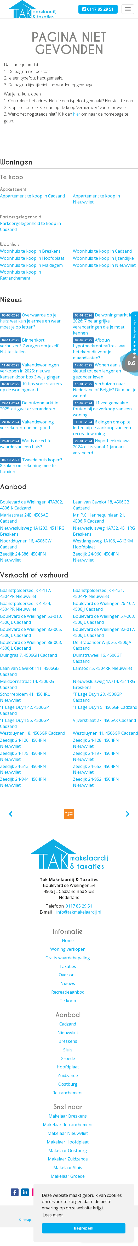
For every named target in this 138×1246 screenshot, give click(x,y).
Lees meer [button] (53, 1215)
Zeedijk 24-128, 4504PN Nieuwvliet (96, 743)
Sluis (67, 1050)
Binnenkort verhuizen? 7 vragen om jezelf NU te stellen (29, 346)
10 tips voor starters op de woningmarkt (31, 387)
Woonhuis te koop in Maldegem (31, 265)
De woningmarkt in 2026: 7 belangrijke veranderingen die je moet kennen (103, 324)
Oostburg (67, 1084)
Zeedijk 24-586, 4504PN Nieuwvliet (23, 557)
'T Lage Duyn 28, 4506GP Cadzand (97, 697)
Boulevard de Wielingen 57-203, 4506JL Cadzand (104, 619)
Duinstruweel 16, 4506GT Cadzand (97, 658)
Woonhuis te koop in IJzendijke (103, 258)
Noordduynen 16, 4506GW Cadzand (25, 544)
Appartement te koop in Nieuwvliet (96, 199)
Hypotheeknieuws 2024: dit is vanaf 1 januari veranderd (101, 447)
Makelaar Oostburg (67, 1150)
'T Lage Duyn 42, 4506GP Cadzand (24, 710)
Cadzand (67, 1024)
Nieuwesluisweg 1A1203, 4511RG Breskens (32, 531)
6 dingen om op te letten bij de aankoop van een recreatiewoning (102, 428)
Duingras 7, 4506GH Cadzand (28, 655)
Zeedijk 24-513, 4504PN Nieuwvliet (23, 769)
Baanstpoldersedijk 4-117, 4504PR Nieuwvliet (25, 593)
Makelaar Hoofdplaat (68, 1142)
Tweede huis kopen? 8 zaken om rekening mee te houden (31, 466)
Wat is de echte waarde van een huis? (25, 444)
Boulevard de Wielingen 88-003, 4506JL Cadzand (31, 645)
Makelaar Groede (68, 1176)
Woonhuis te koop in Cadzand (102, 251)
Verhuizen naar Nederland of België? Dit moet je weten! (104, 390)
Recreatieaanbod (67, 992)
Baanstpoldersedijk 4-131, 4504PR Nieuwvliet (98, 593)
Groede (68, 1058)
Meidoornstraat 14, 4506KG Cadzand (27, 684)
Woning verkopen (67, 949)
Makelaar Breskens (68, 1116)
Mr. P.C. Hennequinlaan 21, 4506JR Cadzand (99, 518)
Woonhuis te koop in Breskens (30, 251)
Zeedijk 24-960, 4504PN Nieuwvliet (96, 557)
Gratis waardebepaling (67, 958)
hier (76, 114)
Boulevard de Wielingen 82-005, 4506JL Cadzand (31, 632)
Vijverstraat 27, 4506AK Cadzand (104, 720)
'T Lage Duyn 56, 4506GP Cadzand (24, 723)
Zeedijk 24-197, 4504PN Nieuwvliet (96, 756)
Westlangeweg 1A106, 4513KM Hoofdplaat (103, 544)
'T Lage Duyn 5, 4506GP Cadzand (105, 707)
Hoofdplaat (68, 1067)
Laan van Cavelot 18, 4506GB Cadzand (101, 505)
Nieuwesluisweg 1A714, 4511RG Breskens (104, 684)
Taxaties (67, 966)
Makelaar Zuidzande (68, 1159)
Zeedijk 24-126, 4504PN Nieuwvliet (23, 743)
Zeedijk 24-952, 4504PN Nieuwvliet (96, 782)
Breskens (68, 1041)
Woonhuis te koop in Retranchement (20, 275)
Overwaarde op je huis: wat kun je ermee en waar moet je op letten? (30, 321)
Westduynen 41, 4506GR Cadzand (105, 733)
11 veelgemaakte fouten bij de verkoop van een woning (102, 409)
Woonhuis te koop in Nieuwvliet (104, 265)
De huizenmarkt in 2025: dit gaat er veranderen (29, 406)
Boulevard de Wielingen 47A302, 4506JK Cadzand (31, 505)
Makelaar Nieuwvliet (68, 1133)
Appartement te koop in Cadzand (32, 196)
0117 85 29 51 (98, 9)
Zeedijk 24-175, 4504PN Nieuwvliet (23, 756)
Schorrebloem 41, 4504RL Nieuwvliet (25, 697)
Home (68, 940)
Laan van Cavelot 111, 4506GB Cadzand (29, 671)
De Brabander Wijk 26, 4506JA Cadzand (102, 645)
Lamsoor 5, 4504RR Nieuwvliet (102, 668)
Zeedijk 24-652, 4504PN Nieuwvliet (96, 769)
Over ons (68, 975)
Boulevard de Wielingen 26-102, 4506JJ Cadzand (104, 606)
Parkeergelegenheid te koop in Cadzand (30, 226)
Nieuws (67, 983)
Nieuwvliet (68, 1032)
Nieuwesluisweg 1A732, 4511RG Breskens (104, 531)
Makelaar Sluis (67, 1167)
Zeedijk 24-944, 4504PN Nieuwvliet (23, 782)
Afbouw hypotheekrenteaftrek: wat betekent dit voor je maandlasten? (99, 349)
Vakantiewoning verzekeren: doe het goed (27, 425)
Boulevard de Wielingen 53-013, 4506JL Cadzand (31, 619)
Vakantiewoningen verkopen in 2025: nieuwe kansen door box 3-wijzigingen (30, 371)
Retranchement (68, 1093)
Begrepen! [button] (83, 1228)
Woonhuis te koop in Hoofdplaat (32, 258)
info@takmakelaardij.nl (78, 912)
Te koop (68, 1001)
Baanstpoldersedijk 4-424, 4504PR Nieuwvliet (25, 606)
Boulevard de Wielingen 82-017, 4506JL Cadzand (104, 632)
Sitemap (25, 1219)
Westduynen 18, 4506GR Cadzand (32, 733)
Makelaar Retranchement (68, 1125)
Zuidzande (68, 1075)
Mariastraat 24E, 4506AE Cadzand (24, 518)
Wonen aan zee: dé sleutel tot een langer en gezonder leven (102, 371)
